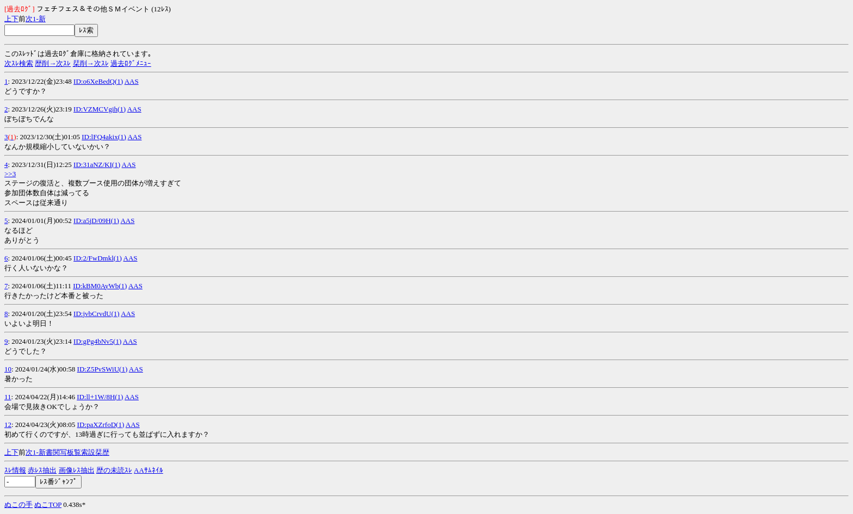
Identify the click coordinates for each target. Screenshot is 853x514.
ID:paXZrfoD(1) (101, 424)
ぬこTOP (47, 504)
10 (7, 369)
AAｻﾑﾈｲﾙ (148, 470)
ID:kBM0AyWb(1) (100, 286)
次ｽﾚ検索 (18, 63)
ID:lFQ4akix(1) (104, 137)
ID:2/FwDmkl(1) (97, 258)
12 (7, 424)
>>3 (10, 174)
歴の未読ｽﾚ (114, 470)
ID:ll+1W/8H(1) (100, 397)
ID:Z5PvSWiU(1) (102, 369)
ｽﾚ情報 (15, 470)
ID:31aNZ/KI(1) (96, 164)
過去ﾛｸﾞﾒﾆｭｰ (130, 63)
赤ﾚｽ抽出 (42, 470)
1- (36, 19)
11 (7, 397)
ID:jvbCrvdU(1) (96, 313)
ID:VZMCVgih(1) (99, 109)
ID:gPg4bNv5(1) (97, 341)
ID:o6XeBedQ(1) (98, 81)
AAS (132, 81)
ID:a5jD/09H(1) (96, 220)
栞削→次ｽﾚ (91, 63)
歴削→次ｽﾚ (53, 63)
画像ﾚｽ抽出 (77, 470)
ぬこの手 (18, 504)
